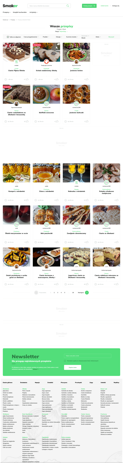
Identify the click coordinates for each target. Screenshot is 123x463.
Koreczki (44, 424)
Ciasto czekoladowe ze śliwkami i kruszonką (16, 114)
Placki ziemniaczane (28, 397)
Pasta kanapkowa (8, 397)
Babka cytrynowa (8, 426)
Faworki (44, 418)
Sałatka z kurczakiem (68, 397)
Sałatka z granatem (67, 407)
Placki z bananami (8, 409)
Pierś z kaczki (26, 391)
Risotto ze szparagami (107, 401)
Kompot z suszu (26, 428)
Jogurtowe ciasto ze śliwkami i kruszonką (76, 276)
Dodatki (50, 382)
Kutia (23, 430)
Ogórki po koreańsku (106, 432)
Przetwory (16, 189)
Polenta (103, 407)
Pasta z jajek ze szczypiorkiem (70, 418)
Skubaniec (84, 409)
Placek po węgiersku (9, 441)
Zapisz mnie (73, 367)
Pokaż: (61, 31)
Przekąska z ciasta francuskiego (71, 445)
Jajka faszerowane (8, 416)
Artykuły (33, 12)
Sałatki (103, 382)
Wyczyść (111, 37)
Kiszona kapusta (105, 416)
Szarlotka (84, 395)
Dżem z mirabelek (46, 191)
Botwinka (64, 416)
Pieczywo (64, 382)
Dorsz (24, 401)
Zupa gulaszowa (47, 405)
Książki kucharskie (20, 12)
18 (73, 292)
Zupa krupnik (46, 395)
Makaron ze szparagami (68, 420)
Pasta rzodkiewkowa (68, 422)
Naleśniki (5, 399)
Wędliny (116, 382)
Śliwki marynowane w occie (16, 233)
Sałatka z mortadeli (67, 405)
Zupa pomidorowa (47, 409)
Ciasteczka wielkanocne (10, 422)
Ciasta (16, 68)
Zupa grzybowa (26, 420)
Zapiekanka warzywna (48, 445)
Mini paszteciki (46, 233)
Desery (17, 110)
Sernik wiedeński (66, 426)
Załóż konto (104, 6)
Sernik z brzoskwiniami (68, 424)
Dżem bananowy (105, 430)
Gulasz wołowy (7, 445)
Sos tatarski (6, 430)
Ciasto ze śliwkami (106, 233)
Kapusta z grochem (27, 422)
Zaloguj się (115, 6)
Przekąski (46, 68)
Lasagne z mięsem (47, 449)
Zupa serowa (45, 403)
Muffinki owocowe (46, 113)
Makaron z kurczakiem (28, 395)
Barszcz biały (46, 399)
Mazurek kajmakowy (87, 418)
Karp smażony (26, 424)
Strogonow (6, 443)
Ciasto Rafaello (85, 399)
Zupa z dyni (45, 393)
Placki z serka (7, 403)
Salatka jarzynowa (67, 399)
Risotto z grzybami (106, 397)
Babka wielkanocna (8, 424)
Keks (23, 432)
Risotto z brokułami (106, 399)
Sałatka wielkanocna (9, 432)
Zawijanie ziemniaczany (76, 233)
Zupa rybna (25, 418)
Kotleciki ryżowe (105, 405)
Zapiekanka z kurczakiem (49, 441)
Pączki (44, 416)
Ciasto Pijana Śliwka (16, 71)
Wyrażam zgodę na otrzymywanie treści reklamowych (81, 361)
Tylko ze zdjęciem (15, 37)
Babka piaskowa (8, 428)
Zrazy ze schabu (27, 405)
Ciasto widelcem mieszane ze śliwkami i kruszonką (106, 276)
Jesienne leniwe (76, 71)
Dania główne (106, 189)
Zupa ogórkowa (46, 407)
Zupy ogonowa (46, 391)
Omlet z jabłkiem (8, 401)
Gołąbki (103, 391)
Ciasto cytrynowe (86, 405)
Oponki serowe (46, 420)
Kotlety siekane (26, 399)
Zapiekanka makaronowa (29, 403)
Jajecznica (6, 391)
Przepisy (6, 12)
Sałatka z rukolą (66, 401)
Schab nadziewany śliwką (46, 71)
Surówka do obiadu (67, 391)
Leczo (4, 439)
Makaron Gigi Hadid (28, 455)
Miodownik (84, 407)
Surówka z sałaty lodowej (69, 393)
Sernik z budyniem (86, 391)
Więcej (35, 369)
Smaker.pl (5, 19)
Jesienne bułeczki (76, 113)
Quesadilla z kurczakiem (69, 447)
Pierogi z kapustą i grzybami (30, 426)
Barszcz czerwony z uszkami (30, 416)
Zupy (91, 382)
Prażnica (5, 411)
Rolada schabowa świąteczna (106, 192)
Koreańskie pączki (47, 426)
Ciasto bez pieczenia (87, 403)
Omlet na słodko (7, 393)
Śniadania (76, 68)
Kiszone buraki (105, 426)
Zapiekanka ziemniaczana (49, 443)
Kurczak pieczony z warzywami (110, 403)
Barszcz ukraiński (47, 397)
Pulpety (24, 393)
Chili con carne (7, 447)
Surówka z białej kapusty (69, 409)
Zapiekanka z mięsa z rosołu (50, 447)
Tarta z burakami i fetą (68, 441)
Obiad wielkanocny (8, 418)
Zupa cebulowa (46, 411)
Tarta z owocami (86, 416)
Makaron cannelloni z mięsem (30, 461)
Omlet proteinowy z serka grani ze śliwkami (16, 276)
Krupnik (103, 393)
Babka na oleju (85, 397)
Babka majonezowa (87, 420)
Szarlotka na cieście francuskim (51, 422)
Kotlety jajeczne (66, 439)
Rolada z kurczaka (67, 443)
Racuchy (5, 395)
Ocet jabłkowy (105, 418)
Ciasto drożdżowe (86, 393)
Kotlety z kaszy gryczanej (108, 395)
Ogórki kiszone (105, 420)
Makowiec (84, 401)
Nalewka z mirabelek (76, 191)
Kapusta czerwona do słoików (109, 428)
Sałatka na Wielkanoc (68, 403)
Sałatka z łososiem (67, 395)
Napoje (76, 189)
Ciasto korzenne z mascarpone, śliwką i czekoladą (46, 277)
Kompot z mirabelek (16, 191)
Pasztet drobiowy (8, 420)
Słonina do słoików (106, 434)
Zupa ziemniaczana (47, 401)
